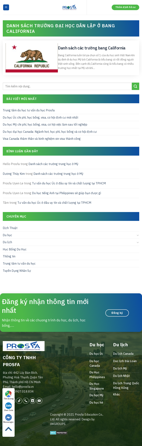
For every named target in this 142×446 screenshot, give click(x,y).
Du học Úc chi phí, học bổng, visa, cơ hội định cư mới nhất (40, 117)
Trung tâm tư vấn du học (19, 263)
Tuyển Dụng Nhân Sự (17, 270)
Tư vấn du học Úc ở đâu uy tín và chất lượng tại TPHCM (69, 183)
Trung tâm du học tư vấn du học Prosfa (29, 110)
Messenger (8, 418)
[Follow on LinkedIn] (33, 401)
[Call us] (26, 401)
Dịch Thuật (10, 228)
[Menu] (6, 7)
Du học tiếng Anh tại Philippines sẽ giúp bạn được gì (66, 193)
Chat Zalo (8, 407)
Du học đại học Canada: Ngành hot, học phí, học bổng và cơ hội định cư (50, 131)
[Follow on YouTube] (39, 401)
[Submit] (135, 86)
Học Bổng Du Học (14, 249)
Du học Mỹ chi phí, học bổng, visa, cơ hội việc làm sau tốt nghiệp (45, 124)
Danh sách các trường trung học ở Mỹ (53, 164)
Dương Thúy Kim (14, 173)
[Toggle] (137, 235)
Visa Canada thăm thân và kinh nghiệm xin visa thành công (42, 138)
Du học (7, 235)
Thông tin (9, 256)
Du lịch (7, 242)
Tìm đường (8, 395)
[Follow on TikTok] (19, 401)
